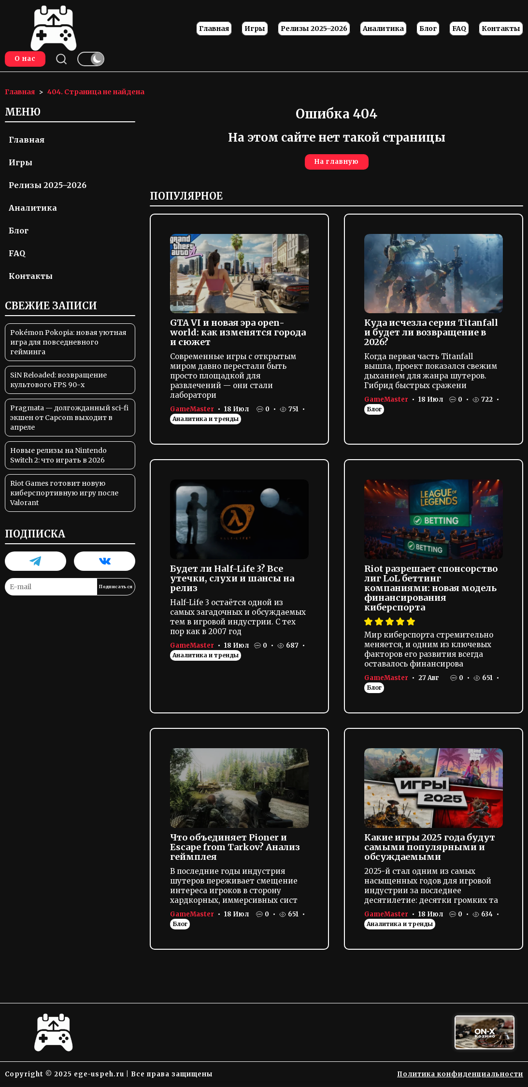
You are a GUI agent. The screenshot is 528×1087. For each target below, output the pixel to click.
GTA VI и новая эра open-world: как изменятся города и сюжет (238, 332)
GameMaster (192, 409)
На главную (336, 162)
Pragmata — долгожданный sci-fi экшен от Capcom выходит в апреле (69, 418)
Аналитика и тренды (205, 418)
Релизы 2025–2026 (314, 28)
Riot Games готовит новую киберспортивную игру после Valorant (64, 493)
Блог (428, 28)
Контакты (501, 28)
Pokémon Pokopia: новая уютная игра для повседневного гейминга (68, 342)
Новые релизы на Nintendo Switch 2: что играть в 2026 (58, 455)
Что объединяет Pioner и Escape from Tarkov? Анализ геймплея (235, 847)
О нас (25, 59)
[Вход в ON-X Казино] (484, 1032)
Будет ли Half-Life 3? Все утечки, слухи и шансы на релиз (232, 578)
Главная (214, 28)
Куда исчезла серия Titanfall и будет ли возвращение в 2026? (431, 332)
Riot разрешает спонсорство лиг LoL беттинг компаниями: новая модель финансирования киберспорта (431, 588)
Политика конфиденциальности (460, 1074)
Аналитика (383, 28)
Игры (254, 28)
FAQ (459, 28)
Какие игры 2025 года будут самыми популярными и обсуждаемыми (429, 847)
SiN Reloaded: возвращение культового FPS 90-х (58, 380)
